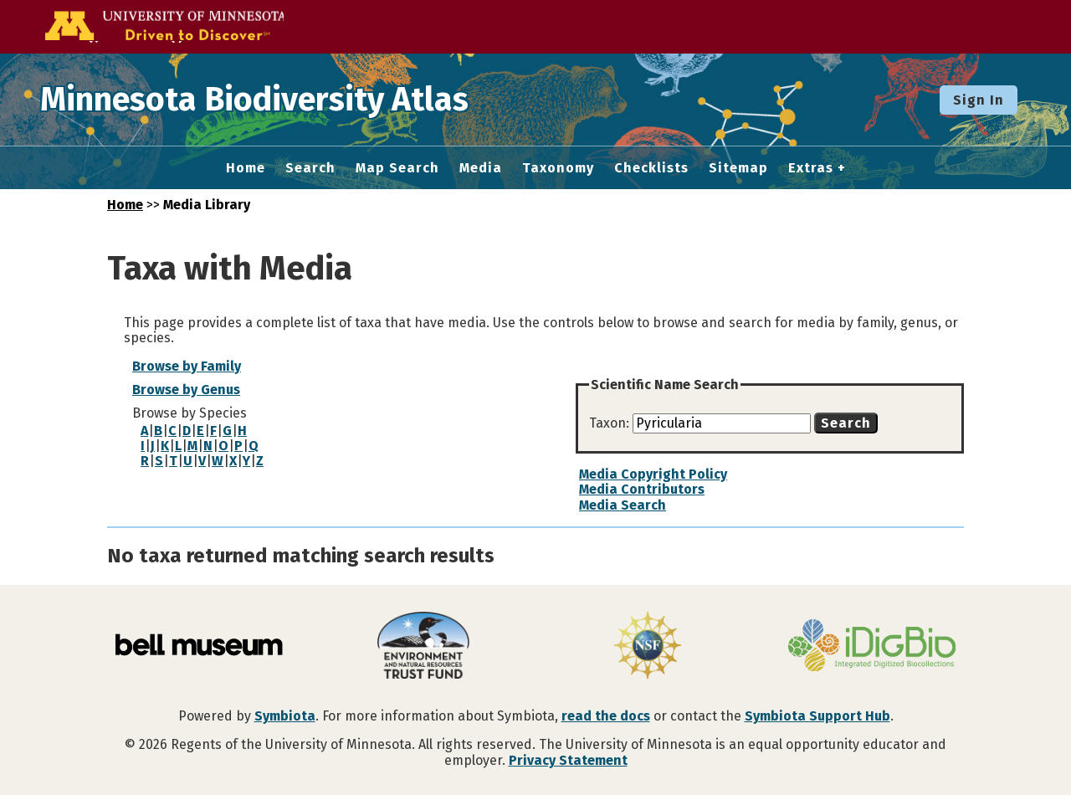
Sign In (978, 100)
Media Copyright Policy (653, 474)
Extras (810, 168)
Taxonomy (558, 168)
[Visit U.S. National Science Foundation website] (648, 647)
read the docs (605, 716)
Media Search (622, 505)
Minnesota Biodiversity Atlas (260, 100)
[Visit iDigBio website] (872, 646)
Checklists (651, 168)
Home (245, 168)
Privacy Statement (568, 760)
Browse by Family (186, 366)
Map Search (397, 168)
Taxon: (611, 423)
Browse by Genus (186, 390)
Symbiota (284, 716)
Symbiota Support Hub (817, 716)
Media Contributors (642, 489)
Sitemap (738, 168)
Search (310, 168)
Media (480, 168)
